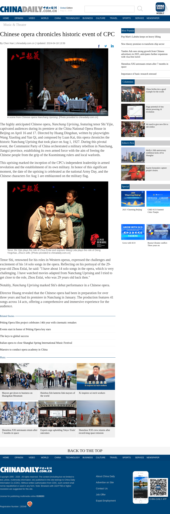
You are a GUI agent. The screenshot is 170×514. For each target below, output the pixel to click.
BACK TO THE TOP (85, 450)
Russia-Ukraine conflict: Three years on (157, 244)
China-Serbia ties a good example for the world (156, 90)
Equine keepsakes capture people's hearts (156, 169)
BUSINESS (88, 18)
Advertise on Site (105, 482)
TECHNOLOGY (73, 18)
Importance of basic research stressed (138, 74)
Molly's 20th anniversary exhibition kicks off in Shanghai (156, 153)
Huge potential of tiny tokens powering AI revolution (155, 109)
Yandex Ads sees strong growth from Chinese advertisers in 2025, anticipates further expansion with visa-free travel (144, 54)
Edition (66, 8)
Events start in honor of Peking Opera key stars (25, 329)
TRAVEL (113, 18)
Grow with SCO (128, 243)
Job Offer (101, 494)
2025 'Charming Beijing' (132, 209)
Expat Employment (106, 500)
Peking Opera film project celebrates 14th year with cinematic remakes (38, 322)
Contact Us (102, 488)
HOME (6, 18)
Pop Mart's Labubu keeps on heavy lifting (141, 36)
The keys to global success (14, 336)
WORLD (45, 18)
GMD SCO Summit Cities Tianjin (156, 210)
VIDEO (32, 18)
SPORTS (126, 18)
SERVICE (139, 18)
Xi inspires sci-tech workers (92, 393)
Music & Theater (14, 25)
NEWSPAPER (152, 18)
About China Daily (105, 476)
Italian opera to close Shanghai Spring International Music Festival (36, 342)
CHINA (58, 18)
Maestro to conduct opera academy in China (24, 349)
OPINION (19, 18)
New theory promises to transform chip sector (142, 44)
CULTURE (100, 18)
